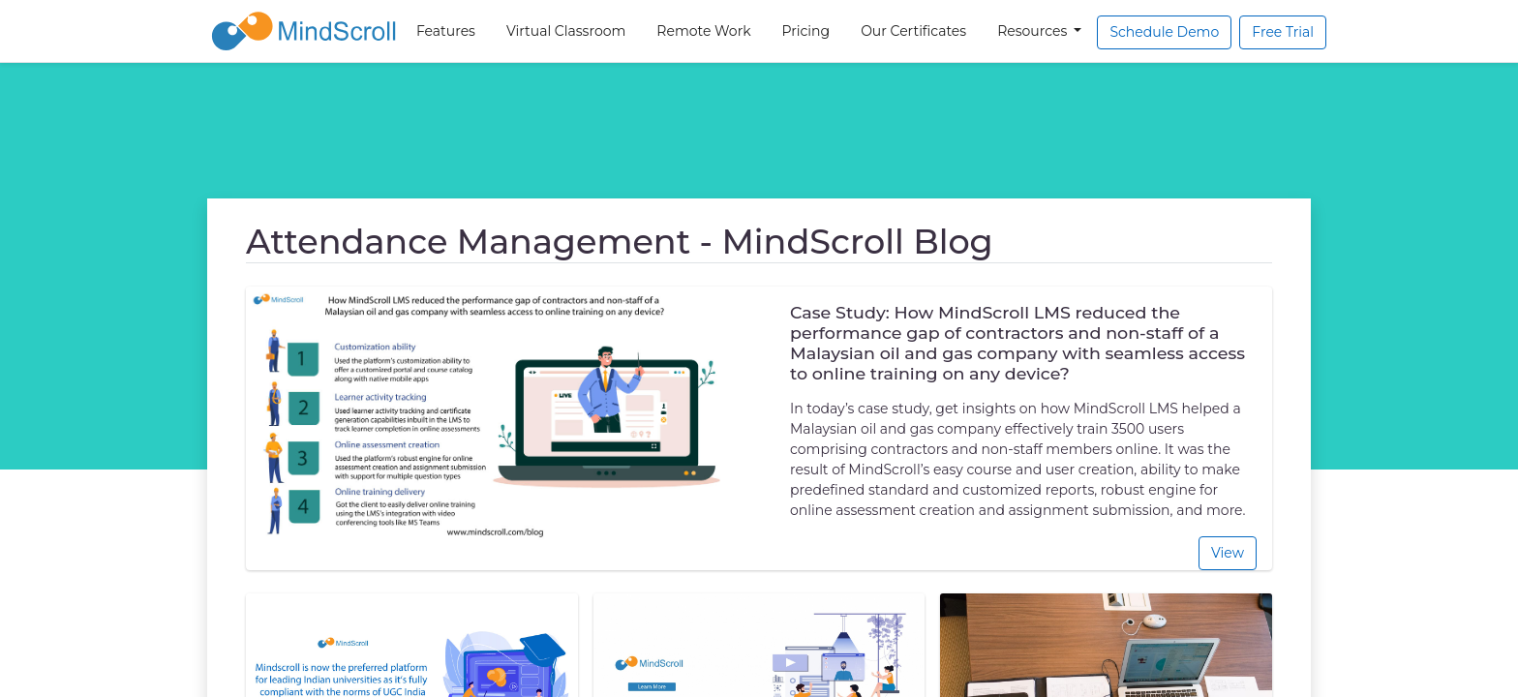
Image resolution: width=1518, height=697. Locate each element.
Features (445, 31)
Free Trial (1283, 32)
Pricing (806, 31)
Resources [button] (1034, 31)
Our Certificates (913, 31)
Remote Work (703, 31)
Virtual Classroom (565, 31)
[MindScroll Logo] (304, 31)
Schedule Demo (1164, 32)
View (1227, 552)
